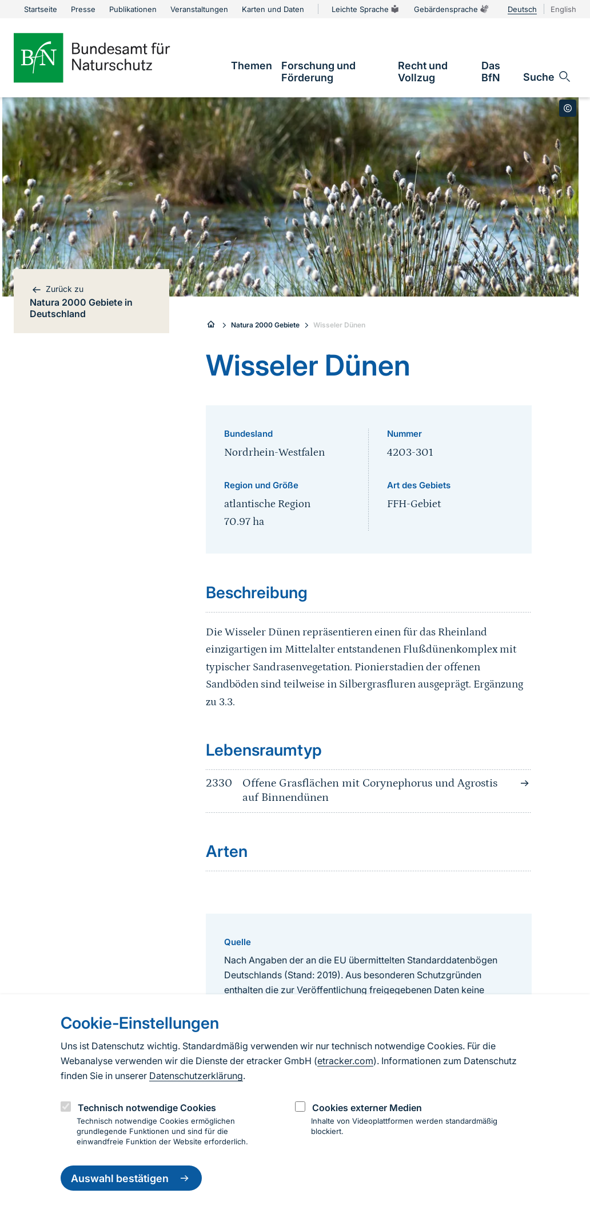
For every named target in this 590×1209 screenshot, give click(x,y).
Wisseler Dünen (339, 325)
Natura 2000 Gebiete (265, 325)
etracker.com (345, 1060)
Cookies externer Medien (367, 1107)
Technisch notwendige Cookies (147, 1107)
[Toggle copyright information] (568, 108)
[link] (251, 65)
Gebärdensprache (451, 9)
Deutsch (522, 9)
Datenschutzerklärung (196, 1075)
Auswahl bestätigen (131, 1178)
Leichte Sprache (366, 9)
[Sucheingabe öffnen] (547, 76)
